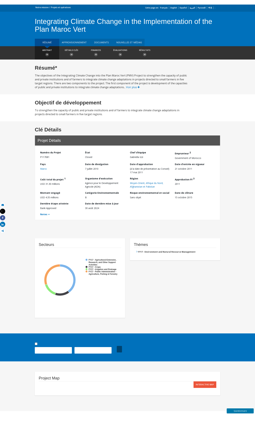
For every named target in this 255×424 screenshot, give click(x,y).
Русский (202, 7)
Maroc (43, 168)
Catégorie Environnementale (102, 192)
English (173, 7)
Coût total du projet (53, 179)
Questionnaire (240, 411)
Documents (101, 42)
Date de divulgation (96, 164)
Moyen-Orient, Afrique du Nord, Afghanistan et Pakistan (146, 185)
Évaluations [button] (120, 53)
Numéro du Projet (50, 152)
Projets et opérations (61, 7)
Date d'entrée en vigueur (189, 164)
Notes (43, 214)
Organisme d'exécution (99, 178)
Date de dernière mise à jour (102, 203)
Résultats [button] (144, 53)
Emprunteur (183, 153)
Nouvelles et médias (129, 42)
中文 (210, 7)
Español (183, 7)
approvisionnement (74, 42)
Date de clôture (184, 192)
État (87, 152)
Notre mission (42, 7)
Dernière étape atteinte (54, 203)
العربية (192, 7)
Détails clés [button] (71, 53)
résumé (47, 42)
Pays (43, 164)
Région (134, 178)
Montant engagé (50, 192)
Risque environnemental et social (149, 192)
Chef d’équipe (138, 152)
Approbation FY (185, 179)
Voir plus (133, 87)
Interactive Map (205, 384)
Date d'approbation (141, 164)
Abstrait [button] (47, 53)
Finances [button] (95, 53)
